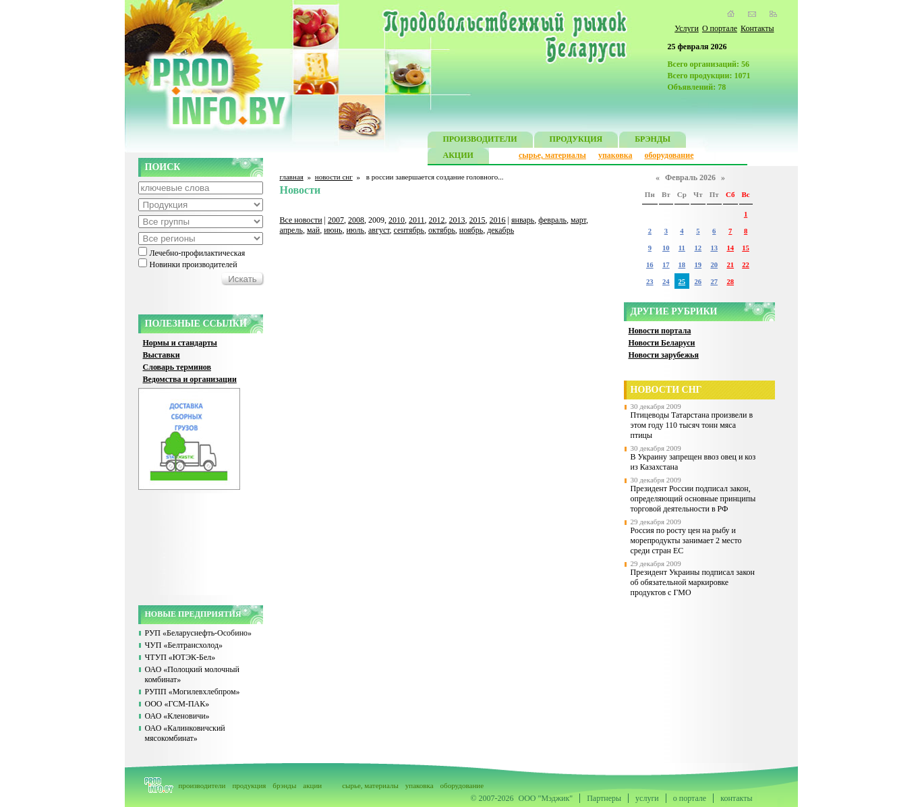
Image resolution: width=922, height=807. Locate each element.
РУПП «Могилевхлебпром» (192, 691)
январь (522, 220)
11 (682, 248)
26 (698, 281)
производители (202, 785)
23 (650, 281)
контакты (736, 798)
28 (730, 281)
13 (714, 248)
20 (714, 265)
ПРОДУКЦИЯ (576, 140)
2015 (477, 220)
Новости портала (660, 330)
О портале (719, 28)
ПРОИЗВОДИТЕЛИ (480, 140)
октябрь (441, 230)
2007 (336, 220)
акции (312, 785)
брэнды (284, 785)
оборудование (668, 155)
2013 (457, 220)
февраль (552, 220)
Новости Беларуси (662, 342)
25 (682, 281)
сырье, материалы (552, 155)
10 (666, 248)
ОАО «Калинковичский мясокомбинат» (185, 733)
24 (666, 281)
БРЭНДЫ (652, 140)
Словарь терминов (177, 367)
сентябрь (409, 230)
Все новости (301, 220)
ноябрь (471, 230)
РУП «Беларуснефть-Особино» (198, 633)
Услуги (686, 28)
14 (730, 248)
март (578, 220)
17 (666, 265)
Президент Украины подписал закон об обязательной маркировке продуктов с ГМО (693, 582)
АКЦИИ (458, 156)
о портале (689, 798)
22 (745, 265)
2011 (417, 220)
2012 (437, 220)
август (379, 230)
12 (698, 248)
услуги (647, 798)
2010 (396, 220)
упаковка (615, 155)
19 (698, 265)
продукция (249, 785)
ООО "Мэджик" (546, 798)
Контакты (757, 28)
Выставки (161, 355)
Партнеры (604, 798)
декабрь (500, 230)
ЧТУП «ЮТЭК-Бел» (180, 657)
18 (682, 265)
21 (730, 265)
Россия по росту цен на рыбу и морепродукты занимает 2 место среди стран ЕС (686, 540)
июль (355, 230)
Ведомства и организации (190, 379)
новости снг (334, 177)
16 (650, 265)
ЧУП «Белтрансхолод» (184, 645)
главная (292, 177)
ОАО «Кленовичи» (177, 716)
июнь (333, 230)
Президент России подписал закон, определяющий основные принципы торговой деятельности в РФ (693, 498)
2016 (498, 220)
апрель (291, 230)
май (313, 230)
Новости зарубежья (664, 355)
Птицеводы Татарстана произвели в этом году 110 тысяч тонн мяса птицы (692, 425)
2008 (356, 220)
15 (745, 248)
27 (714, 281)
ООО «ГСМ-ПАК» (177, 703)
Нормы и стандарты (180, 342)
